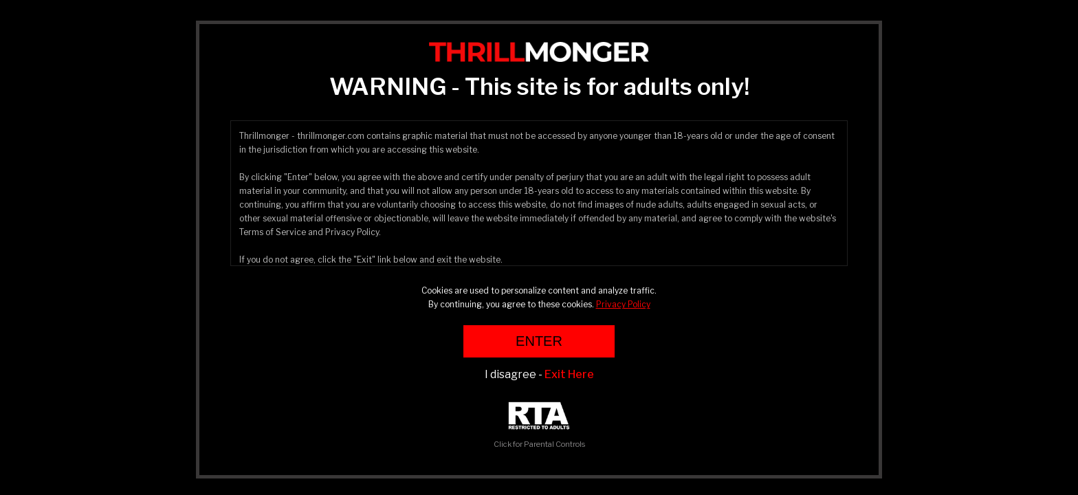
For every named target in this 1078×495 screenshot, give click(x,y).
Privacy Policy (623, 304)
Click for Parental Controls (539, 425)
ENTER (539, 341)
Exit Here (569, 374)
